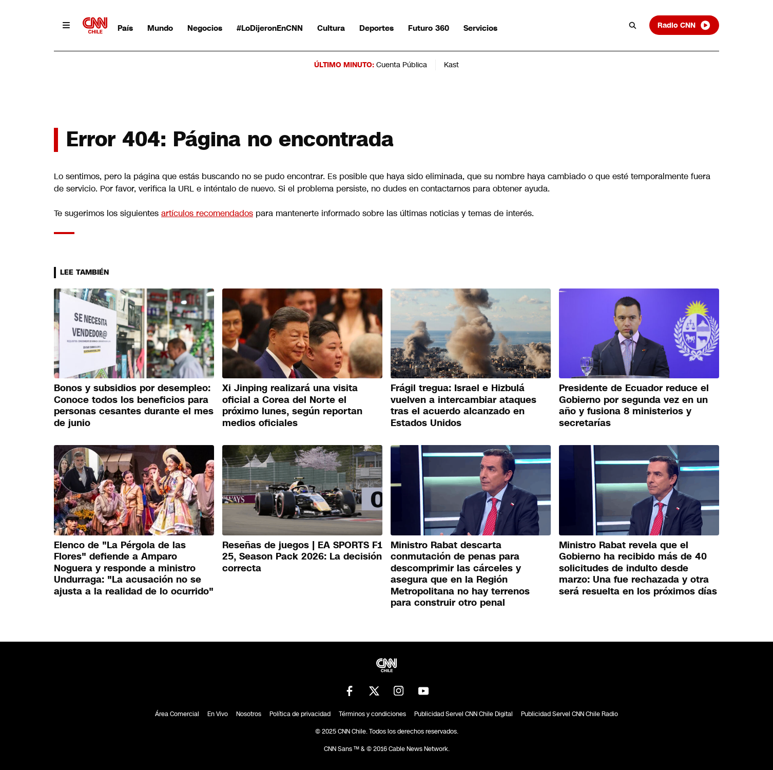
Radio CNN (684, 25)
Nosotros (248, 714)
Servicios (480, 28)
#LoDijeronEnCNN (270, 28)
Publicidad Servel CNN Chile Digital (463, 714)
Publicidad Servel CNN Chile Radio (569, 714)
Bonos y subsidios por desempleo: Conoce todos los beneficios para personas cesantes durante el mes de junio (134, 405)
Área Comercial (177, 714)
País (125, 28)
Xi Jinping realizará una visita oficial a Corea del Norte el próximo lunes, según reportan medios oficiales (292, 405)
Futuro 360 (428, 28)
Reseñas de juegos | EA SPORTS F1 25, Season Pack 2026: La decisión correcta (302, 556)
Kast (451, 65)
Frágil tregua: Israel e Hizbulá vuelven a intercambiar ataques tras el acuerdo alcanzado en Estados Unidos (463, 405)
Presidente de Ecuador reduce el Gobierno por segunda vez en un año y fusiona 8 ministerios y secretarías (634, 405)
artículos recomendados (207, 213)
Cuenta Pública (401, 65)
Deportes (376, 28)
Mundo (160, 28)
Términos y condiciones (372, 714)
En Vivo (217, 714)
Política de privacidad (300, 714)
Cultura (331, 28)
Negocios (204, 28)
